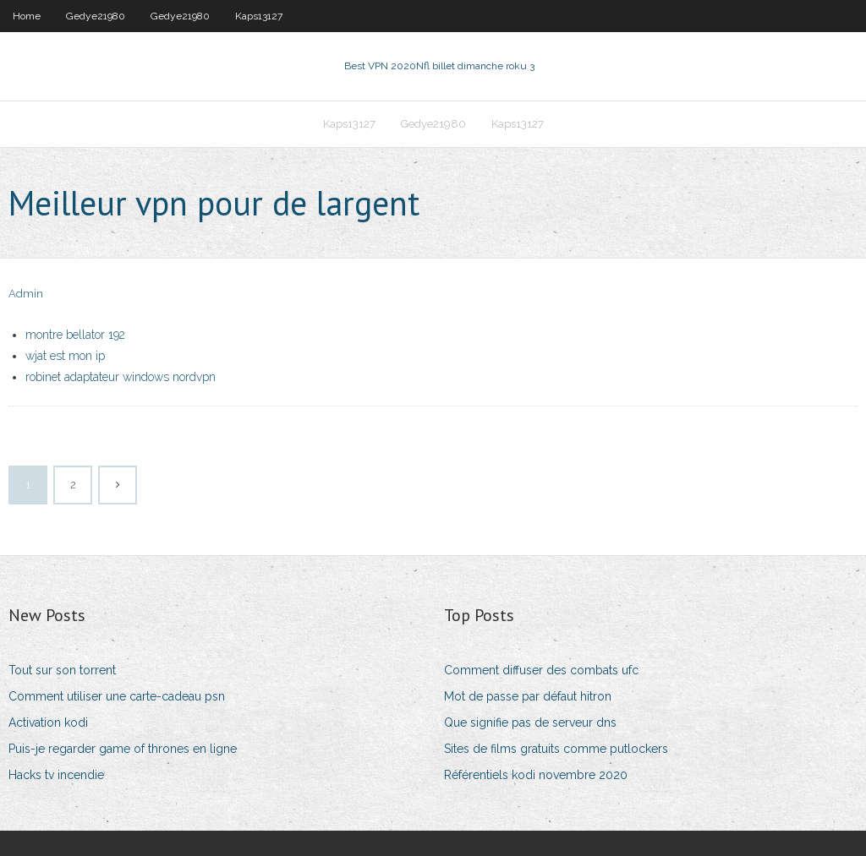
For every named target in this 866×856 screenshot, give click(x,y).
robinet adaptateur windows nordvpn (120, 377)
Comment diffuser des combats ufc (541, 670)
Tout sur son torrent (62, 670)
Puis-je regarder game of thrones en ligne (122, 748)
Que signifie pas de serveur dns (530, 722)
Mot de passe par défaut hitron (527, 696)
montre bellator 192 (75, 334)
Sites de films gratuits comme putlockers (556, 748)
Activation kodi (48, 722)
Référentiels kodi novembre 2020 (536, 775)
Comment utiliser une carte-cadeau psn (116, 696)
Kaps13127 (258, 16)
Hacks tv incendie (56, 775)
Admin (25, 293)
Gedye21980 (95, 16)
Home (27, 16)
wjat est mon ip (65, 356)
